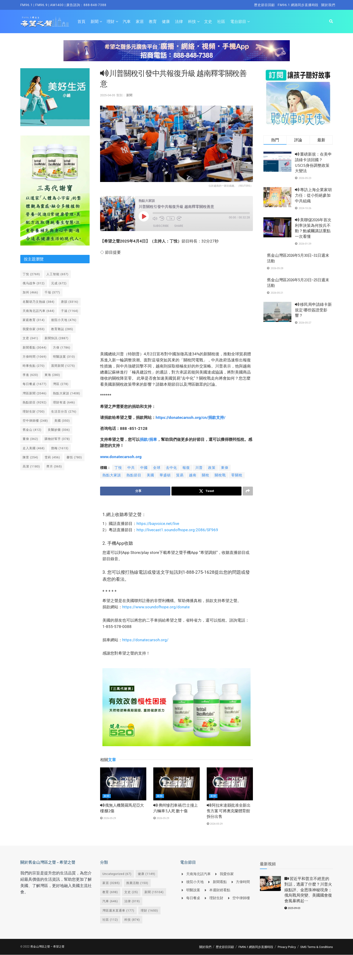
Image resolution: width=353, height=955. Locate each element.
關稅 (205, 475)
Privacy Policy (287, 947)
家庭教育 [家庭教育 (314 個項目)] (34, 320)
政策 (212, 468)
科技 (192, 21)
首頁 (81, 21)
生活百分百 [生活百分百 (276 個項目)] (64, 411)
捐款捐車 (148, 439)
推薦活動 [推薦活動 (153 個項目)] (137, 883)
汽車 (127, 21)
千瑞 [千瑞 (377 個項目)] (52, 292)
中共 (131, 468)
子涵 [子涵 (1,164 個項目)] (69, 311)
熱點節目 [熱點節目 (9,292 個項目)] (35, 402)
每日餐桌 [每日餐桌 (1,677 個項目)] (35, 384)
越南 (192, 475)
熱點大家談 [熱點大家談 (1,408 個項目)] (66, 393)
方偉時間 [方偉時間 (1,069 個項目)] (35, 356)
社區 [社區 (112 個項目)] (110, 919)
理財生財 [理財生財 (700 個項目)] (34, 411)
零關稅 (236, 475)
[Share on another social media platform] (248, 491)
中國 (144, 468)
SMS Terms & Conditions (316, 947)
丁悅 (118, 468)
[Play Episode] (144, 216)
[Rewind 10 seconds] (162, 218)
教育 (153, 21)
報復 (186, 468)
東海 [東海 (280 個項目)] (52, 375)
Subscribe (161, 226)
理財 (111, 21)
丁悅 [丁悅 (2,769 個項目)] (31, 274)
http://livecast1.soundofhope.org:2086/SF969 (177, 530)
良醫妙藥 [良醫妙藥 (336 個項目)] (59, 429)
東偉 (224, 468)
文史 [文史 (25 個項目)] (131, 892)
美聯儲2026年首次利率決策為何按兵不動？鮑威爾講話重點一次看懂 (313, 228)
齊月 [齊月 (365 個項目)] (54, 466)
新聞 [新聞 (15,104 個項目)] (154, 892)
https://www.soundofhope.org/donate (156, 607)
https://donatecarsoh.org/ (145, 640)
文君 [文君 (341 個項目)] (30, 338)
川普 (199, 468)
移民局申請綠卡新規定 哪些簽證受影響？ (313, 310)
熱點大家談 (111, 475)
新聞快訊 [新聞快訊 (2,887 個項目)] (57, 338)
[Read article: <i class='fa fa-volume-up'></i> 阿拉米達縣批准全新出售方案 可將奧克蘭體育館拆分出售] (230, 784)
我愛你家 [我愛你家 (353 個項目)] (34, 329)
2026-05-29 (108, 818)
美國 (150, 475)
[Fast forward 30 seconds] (179, 218)
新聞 (94, 21)
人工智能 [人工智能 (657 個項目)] (57, 274)
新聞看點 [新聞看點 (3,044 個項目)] (35, 347)
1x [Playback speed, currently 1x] (170, 218)
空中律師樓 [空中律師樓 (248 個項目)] (35, 420)
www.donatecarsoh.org (121, 456)
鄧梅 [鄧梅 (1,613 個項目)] (60, 448)
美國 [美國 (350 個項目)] (62, 420)
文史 (208, 21)
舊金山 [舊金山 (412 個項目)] (32, 429)
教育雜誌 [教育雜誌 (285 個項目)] (62, 329)
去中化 (171, 468)
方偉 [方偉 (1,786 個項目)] (61, 347)
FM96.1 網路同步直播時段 (298, 5)
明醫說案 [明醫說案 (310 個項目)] (64, 356)
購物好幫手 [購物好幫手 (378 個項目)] (57, 439)
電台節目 (238, 21)
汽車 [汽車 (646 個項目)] (110, 901)
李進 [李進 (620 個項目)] (30, 375)
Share (178, 226)
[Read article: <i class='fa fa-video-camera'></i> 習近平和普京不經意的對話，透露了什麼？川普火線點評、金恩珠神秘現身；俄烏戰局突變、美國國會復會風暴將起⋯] (270, 883)
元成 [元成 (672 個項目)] (59, 283)
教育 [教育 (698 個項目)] (110, 892)
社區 (221, 21)
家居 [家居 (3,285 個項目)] (111, 883)
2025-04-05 (107, 95)
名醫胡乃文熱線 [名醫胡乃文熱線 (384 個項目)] (39, 301)
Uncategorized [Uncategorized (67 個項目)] (117, 874)
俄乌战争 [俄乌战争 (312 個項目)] (34, 283)
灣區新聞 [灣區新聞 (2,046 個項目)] (35, 393)
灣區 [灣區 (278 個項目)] (61, 384)
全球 (157, 468)
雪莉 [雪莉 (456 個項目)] (52, 457)
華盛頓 (165, 475)
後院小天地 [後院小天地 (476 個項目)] (64, 320)
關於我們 (328, 5)
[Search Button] (331, 21)
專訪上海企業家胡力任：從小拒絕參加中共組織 (313, 195)
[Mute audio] (155, 218)
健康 (166, 21)
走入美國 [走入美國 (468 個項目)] (34, 448)
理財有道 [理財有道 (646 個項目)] (64, 402)
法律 (179, 21)
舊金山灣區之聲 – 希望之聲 (47, 946)
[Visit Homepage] (45, 21)
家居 (140, 21)
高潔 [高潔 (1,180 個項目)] (31, 466)
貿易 (180, 475)
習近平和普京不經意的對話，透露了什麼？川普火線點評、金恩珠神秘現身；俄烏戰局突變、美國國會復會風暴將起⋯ (308, 889)
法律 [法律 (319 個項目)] (132, 901)
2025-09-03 (292, 908)
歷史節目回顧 (264, 5)
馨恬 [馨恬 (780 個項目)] (74, 457)
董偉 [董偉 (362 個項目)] (30, 439)
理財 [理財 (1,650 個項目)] (149, 910)
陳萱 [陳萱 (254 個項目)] (30, 457)
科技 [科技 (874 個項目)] (132, 919)
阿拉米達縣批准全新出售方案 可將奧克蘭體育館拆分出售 (229, 811)
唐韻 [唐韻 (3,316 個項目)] (69, 301)
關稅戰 (220, 475)
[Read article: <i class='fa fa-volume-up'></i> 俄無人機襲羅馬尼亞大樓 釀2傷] (123, 784)
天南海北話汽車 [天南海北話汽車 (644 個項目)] (39, 311)
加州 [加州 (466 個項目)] (30, 292)
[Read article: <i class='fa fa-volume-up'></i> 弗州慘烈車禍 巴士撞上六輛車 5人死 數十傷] (176, 784)
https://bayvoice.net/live (157, 523)
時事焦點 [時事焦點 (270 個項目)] (34, 365)
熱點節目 (133, 475)
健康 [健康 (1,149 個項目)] (146, 874)
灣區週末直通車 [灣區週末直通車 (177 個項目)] (118, 910)
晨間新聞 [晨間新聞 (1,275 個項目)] (63, 365)
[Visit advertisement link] (176, 54)
